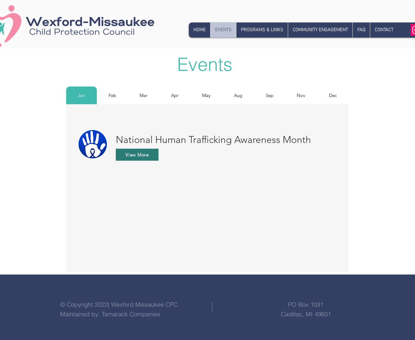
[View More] (137, 155)
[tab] (81, 95)
